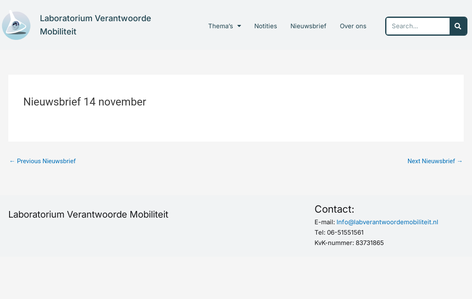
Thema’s (224, 26)
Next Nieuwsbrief (435, 161)
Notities (265, 26)
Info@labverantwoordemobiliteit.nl (387, 222)
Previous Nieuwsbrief (42, 161)
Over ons (353, 26)
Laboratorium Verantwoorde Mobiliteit (88, 214)
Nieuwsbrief (308, 26)
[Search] (458, 26)
